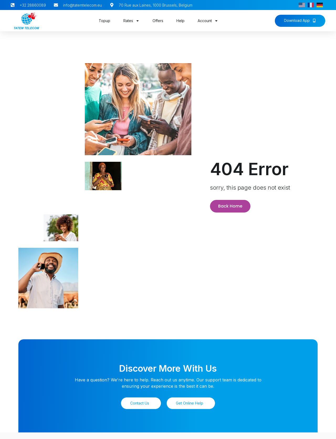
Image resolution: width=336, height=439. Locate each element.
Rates (131, 20)
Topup (104, 20)
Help (180, 20)
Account (208, 20)
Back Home (230, 205)
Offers (158, 20)
